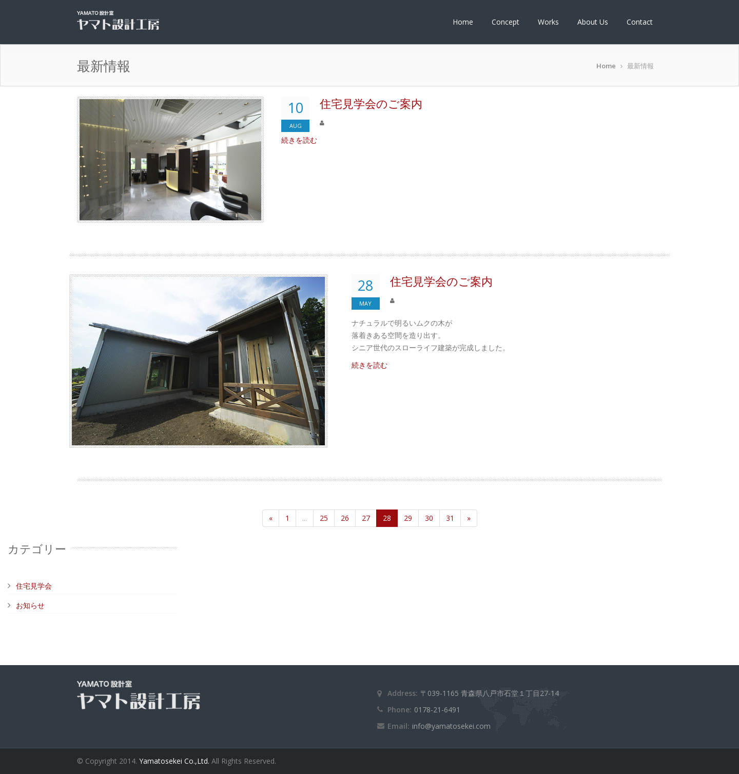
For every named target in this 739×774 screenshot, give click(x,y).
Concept (505, 22)
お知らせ (30, 605)
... (304, 518)
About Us (592, 22)
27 (366, 518)
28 (387, 518)
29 (408, 518)
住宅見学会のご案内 (371, 103)
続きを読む (299, 140)
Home (463, 22)
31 (450, 518)
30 (429, 518)
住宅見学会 (34, 586)
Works (548, 22)
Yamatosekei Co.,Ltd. (175, 761)
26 (345, 518)
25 (324, 518)
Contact (640, 22)
